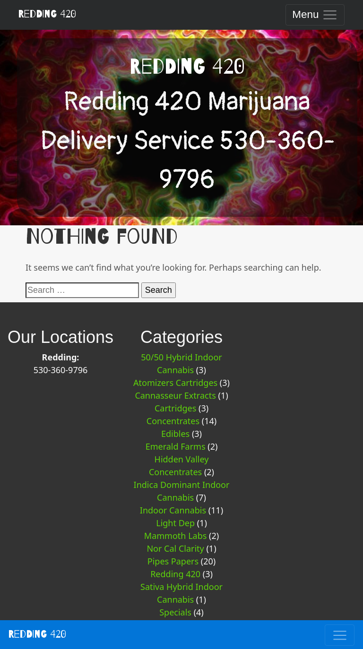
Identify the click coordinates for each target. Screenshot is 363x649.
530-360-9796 (61, 370)
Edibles (175, 433)
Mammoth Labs (175, 535)
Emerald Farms (176, 446)
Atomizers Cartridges (175, 382)
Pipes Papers (173, 561)
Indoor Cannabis (173, 510)
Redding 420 (47, 14)
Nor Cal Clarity (175, 548)
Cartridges (175, 408)
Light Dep (175, 523)
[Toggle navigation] (315, 15)
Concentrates (173, 421)
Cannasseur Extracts (175, 395)
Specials (175, 612)
